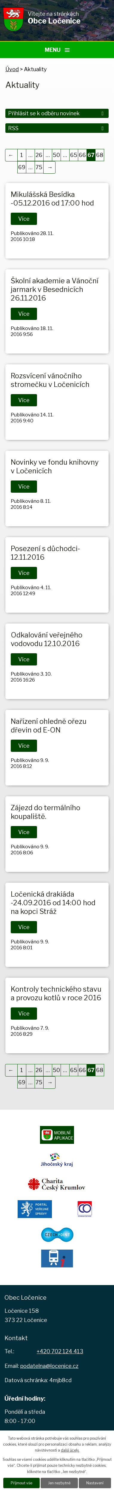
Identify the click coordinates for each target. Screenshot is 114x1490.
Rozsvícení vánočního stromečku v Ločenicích (50, 380)
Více (24, 219)
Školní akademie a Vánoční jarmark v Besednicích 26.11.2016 (54, 289)
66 (82, 155)
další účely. (70, 1450)
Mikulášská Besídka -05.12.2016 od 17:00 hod (52, 198)
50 (56, 155)
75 (39, 167)
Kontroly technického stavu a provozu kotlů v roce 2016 (56, 993)
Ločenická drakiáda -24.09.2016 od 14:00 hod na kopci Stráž (53, 903)
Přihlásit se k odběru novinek (57, 113)
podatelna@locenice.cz (49, 1366)
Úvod (12, 69)
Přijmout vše (21, 1483)
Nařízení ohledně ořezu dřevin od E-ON (49, 725)
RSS (57, 128)
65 (73, 155)
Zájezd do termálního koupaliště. (45, 812)
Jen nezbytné (59, 1483)
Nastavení (95, 1483)
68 (99, 155)
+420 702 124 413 (60, 1351)
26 (39, 155)
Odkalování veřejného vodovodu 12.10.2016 (46, 639)
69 (21, 167)
